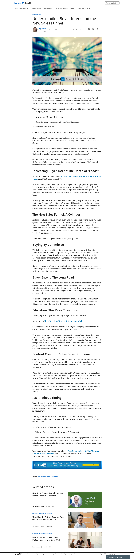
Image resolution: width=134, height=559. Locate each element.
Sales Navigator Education (41, 8)
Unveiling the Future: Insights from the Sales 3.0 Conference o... (48, 518)
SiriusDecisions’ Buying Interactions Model (63, 321)
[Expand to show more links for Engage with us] (89, 8)
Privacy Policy (53, 554)
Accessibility (34, 554)
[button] (89, 28)
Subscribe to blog (112, 3)
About (28, 554)
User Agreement (43, 554)
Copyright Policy (71, 554)
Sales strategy (36, 14)
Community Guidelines (101, 554)
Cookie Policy (62, 554)
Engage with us (83, 8)
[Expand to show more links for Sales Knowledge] (27, 8)
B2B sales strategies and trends (48, 477)
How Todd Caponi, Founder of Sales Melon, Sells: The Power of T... (48, 494)
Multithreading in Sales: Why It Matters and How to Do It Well (46, 538)
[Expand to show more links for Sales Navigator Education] (51, 8)
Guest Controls (90, 554)
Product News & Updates (65, 8)
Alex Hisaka (42, 28)
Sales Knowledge (20, 8)
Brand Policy (81, 554)
